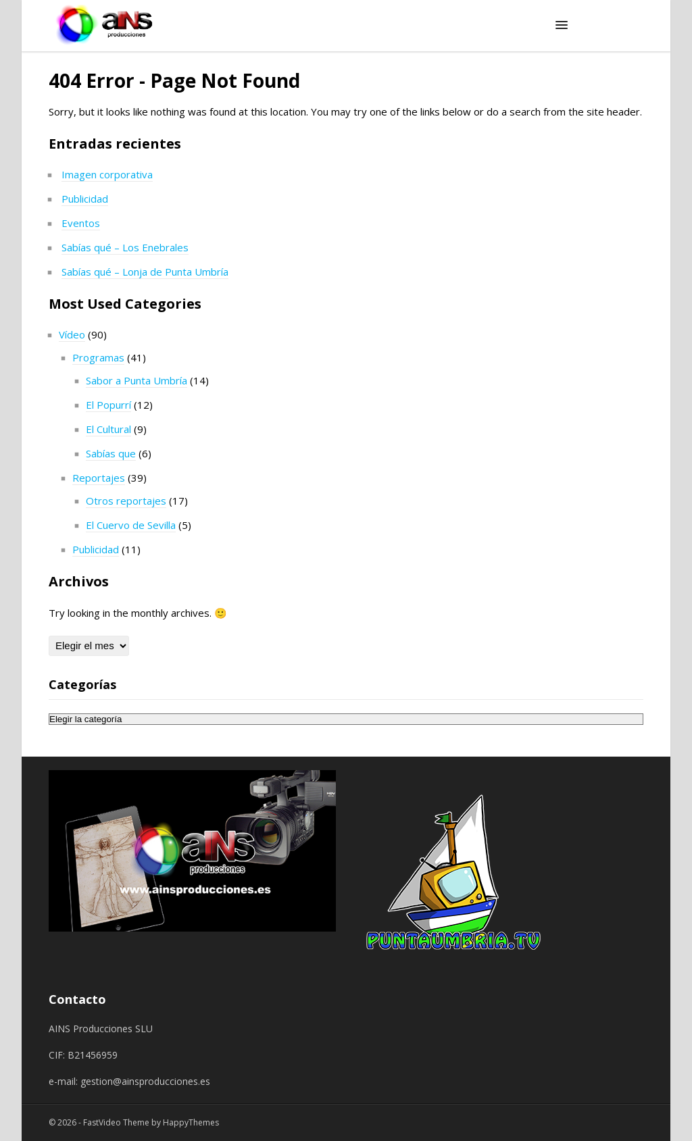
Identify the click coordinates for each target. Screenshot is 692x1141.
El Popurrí (108, 404)
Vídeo (72, 334)
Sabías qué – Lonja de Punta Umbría (144, 271)
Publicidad (84, 198)
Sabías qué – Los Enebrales (125, 247)
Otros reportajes (126, 500)
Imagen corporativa (107, 174)
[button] (561, 25)
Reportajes (98, 477)
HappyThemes (191, 1122)
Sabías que (111, 453)
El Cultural (108, 429)
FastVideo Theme (116, 1122)
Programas (98, 357)
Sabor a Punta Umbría (136, 380)
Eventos (80, 223)
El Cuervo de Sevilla (131, 525)
